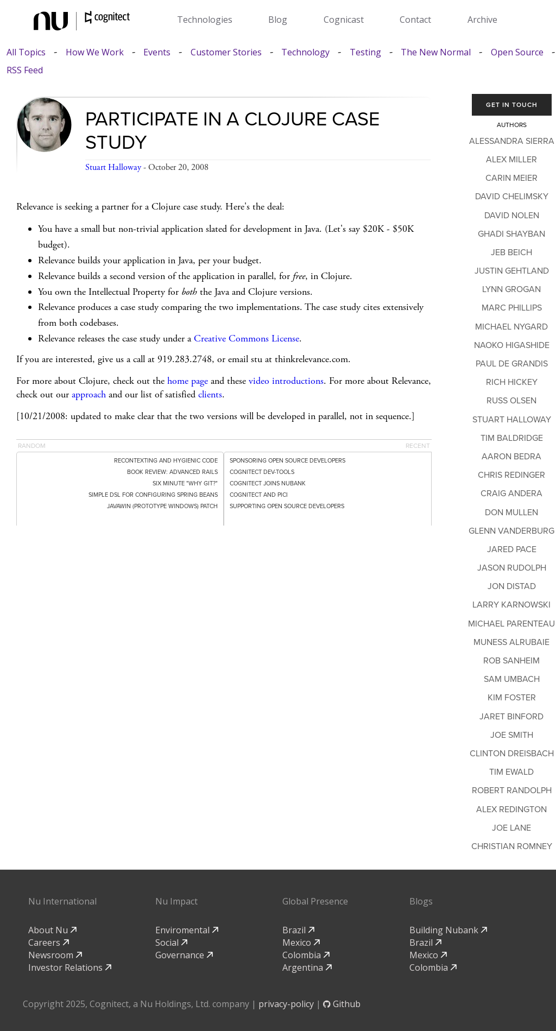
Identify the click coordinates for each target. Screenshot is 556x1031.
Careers (48, 942)
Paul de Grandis (512, 363)
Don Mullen (511, 512)
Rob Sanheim (511, 660)
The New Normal (436, 52)
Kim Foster (512, 697)
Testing (365, 52)
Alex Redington (511, 809)
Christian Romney (511, 846)
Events (156, 52)
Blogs (421, 901)
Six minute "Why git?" (185, 483)
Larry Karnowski (511, 604)
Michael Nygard (511, 326)
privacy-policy (286, 1004)
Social (171, 942)
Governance (184, 955)
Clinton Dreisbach (512, 753)
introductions (298, 381)
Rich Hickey (512, 382)
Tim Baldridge (512, 438)
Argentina (307, 967)
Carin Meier (511, 178)
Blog (277, 19)
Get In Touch (512, 105)
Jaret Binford (511, 716)
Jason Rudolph (511, 567)
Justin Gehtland (512, 270)
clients (210, 394)
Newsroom (55, 955)
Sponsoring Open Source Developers (287, 460)
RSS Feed (25, 70)
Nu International (62, 901)
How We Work (95, 52)
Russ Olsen (511, 400)
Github (342, 1004)
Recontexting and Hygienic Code (166, 460)
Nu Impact (176, 901)
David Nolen (511, 215)
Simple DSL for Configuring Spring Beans (153, 494)
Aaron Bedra (511, 456)
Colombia (306, 955)
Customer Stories (226, 52)
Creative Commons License (246, 338)
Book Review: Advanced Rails (172, 472)
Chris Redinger (511, 475)
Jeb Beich (511, 252)
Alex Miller (511, 159)
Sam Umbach (512, 679)
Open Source (517, 52)
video (259, 381)
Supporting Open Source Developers (287, 506)
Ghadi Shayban (511, 234)
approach (89, 394)
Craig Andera (511, 493)
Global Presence (315, 901)
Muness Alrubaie (511, 642)
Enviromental (186, 930)
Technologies (204, 19)
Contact (415, 19)
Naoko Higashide (511, 345)
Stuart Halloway (113, 167)
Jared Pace (511, 549)
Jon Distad (512, 586)
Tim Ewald (511, 772)
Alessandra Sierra (511, 141)
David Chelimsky (511, 196)
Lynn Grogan (511, 289)
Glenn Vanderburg (511, 531)
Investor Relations (69, 967)
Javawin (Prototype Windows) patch (162, 506)
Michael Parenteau (511, 623)
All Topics (26, 52)
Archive (482, 19)
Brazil (298, 930)
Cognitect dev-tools (262, 472)
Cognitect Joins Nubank (268, 483)
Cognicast (344, 19)
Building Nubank (448, 930)
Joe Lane (511, 828)
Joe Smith (511, 735)
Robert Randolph (512, 790)
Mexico (301, 942)
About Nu (52, 930)
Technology (305, 52)
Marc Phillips (512, 307)
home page (187, 381)
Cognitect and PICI (259, 494)
